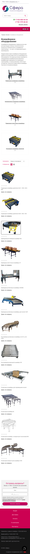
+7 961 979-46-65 (21, 22)
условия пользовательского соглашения (13, 500)
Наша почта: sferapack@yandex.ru (10, 536)
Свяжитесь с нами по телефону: (9, 531)
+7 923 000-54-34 (21, 20)
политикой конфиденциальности (9, 499)
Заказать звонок (23, 24)
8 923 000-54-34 (22, 531)
